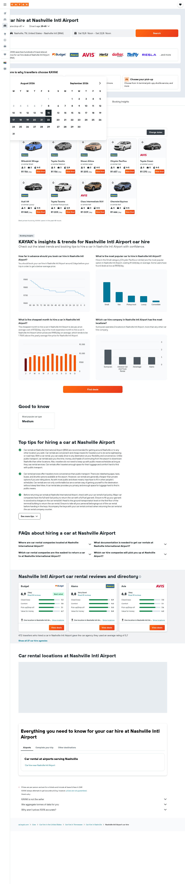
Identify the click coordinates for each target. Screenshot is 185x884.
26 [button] (66, 88)
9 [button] (45, 74)
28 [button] (80, 88)
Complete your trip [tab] (49, 800)
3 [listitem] (64, 169)
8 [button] (87, 67)
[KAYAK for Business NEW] (5, 46)
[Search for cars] (5, 26)
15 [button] (88, 74)
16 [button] (46, 81)
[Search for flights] (5, 13)
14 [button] (81, 74)
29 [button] (87, 88)
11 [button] (60, 74)
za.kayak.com (28, 878)
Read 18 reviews (139, 597)
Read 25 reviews (89, 597)
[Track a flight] (5, 40)
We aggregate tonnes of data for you (99, 857)
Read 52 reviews (89, 648)
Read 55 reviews (38, 648)
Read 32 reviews (139, 648)
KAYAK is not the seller (99, 852)
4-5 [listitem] (42, 169)
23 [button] (45, 88)
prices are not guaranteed (81, 844)
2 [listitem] (28, 169)
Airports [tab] (32, 800)
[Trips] (5, 54)
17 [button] (53, 81)
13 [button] (74, 74)
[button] (5, 4)
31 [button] (53, 95)
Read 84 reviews (38, 597)
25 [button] (59, 88)
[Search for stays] (5, 19)
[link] (97, 391)
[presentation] (144, 578)
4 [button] (59, 67)
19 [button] (67, 81)
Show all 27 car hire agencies (37, 694)
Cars (39, 878)
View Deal (45, 173)
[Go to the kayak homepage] (19, 4)
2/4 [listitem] (72, 169)
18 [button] (60, 81)
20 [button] (73, 81)
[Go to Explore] (5, 34)
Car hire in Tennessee (78, 878)
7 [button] (80, 67)
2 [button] (45, 67)
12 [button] (67, 74)
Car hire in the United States (55, 878)
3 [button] (52, 67)
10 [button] (53, 74)
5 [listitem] (58, 169)
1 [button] (87, 60)
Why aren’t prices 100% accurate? (99, 863)
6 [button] (73, 67)
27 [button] (74, 88)
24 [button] (52, 88)
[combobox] (25, 26)
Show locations (63, 622)
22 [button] (87, 81)
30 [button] (45, 95)
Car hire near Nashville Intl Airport (45, 818)
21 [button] (81, 81)
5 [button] (66, 67)
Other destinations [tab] (72, 800)
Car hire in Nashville (99, 878)
